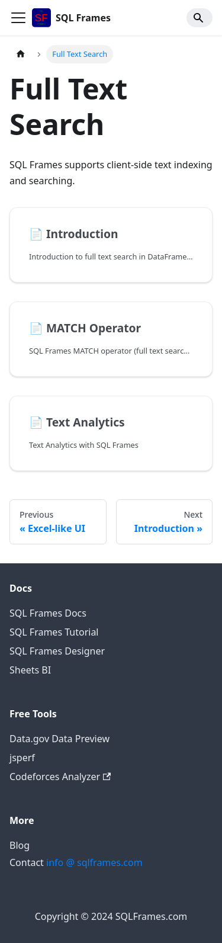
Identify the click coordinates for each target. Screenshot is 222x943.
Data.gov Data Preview (59, 738)
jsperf (22, 757)
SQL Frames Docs (47, 613)
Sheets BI (30, 669)
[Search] (199, 17)
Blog (19, 845)
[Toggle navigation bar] (18, 18)
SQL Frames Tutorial (53, 632)
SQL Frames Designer (57, 650)
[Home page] (20, 54)
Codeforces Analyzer (60, 776)
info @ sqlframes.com (94, 862)
